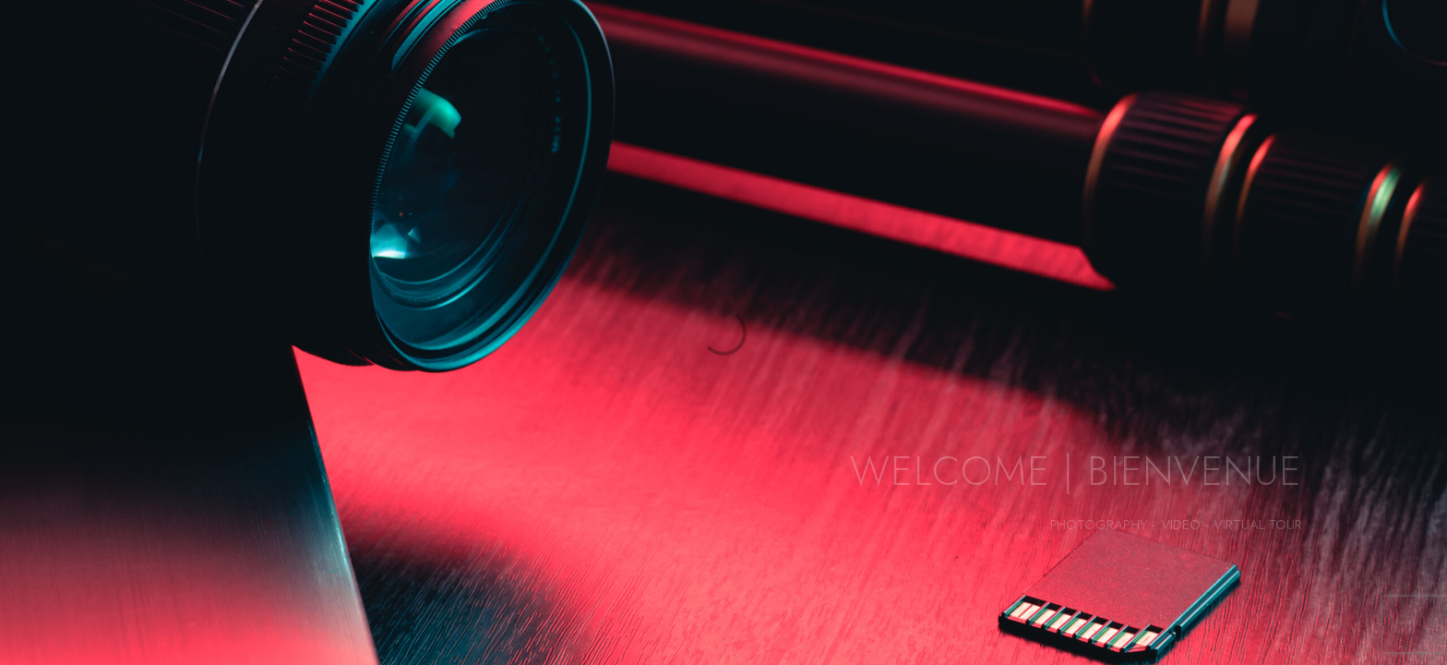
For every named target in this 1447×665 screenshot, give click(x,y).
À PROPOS (567, 46)
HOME (135, 46)
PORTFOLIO (241, 46)
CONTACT (1317, 46)
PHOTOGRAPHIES (897, 46)
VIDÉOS (1030, 46)
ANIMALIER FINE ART (406, 46)
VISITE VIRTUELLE (1169, 46)
